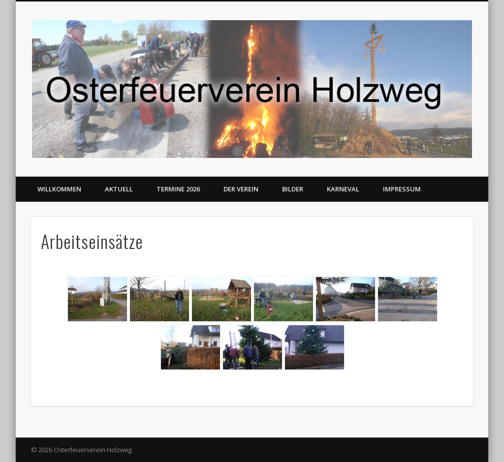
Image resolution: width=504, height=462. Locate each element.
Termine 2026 (178, 189)
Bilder (292, 189)
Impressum (402, 189)
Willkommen (59, 189)
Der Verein (240, 189)
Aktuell (119, 189)
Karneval (343, 189)
